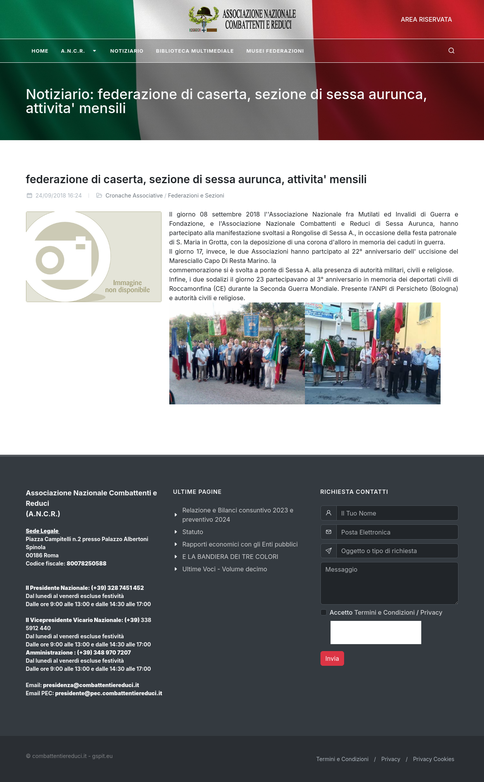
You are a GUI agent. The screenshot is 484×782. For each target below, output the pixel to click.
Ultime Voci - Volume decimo (225, 569)
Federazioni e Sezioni (196, 195)
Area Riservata (426, 19)
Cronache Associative (134, 195)
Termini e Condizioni (384, 612)
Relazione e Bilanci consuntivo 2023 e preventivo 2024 (238, 514)
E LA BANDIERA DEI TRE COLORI (231, 556)
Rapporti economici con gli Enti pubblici (240, 544)
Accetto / (386, 612)
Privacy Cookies (434, 759)
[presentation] (376, 632)
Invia (332, 658)
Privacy (431, 612)
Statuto (193, 532)
